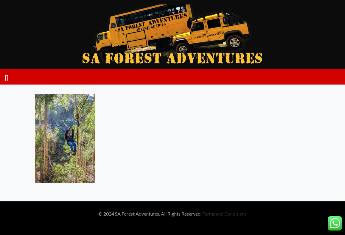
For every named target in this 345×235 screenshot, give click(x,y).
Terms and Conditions (224, 213)
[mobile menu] (6, 76)
